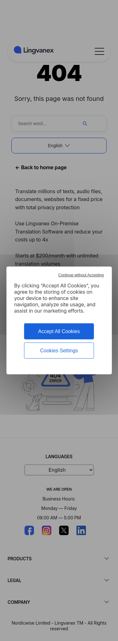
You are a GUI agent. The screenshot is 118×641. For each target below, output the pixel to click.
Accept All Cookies (59, 331)
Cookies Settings (59, 350)
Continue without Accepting (81, 275)
